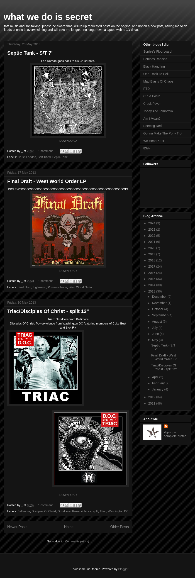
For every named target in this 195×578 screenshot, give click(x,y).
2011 (152, 403)
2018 (152, 260)
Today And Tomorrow (158, 111)
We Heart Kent (153, 141)
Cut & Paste (151, 96)
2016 (152, 273)
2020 (152, 248)
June (156, 334)
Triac (103, 511)
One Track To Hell (155, 74)
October (158, 309)
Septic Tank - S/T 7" (30, 53)
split (95, 511)
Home (69, 527)
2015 (152, 279)
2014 (152, 285)
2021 (152, 242)
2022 (152, 235)
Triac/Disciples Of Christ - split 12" (48, 311)
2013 (152, 291)
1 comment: (46, 151)
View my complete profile (175, 434)
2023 (152, 229)
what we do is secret (48, 17)
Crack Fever (152, 103)
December (159, 296)
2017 (152, 266)
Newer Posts (17, 527)
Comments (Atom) (77, 541)
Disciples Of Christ (44, 511)
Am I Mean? (151, 118)
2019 (152, 254)
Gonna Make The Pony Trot (162, 133)
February (159, 383)
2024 (152, 223)
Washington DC (118, 511)
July (155, 327)
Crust (21, 157)
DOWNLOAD (68, 140)
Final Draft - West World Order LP (46, 181)
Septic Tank (60, 157)
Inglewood (39, 287)
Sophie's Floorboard (157, 51)
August (157, 321)
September (160, 315)
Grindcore (64, 511)
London (31, 157)
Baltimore (24, 511)
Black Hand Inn (154, 66)
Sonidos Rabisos (155, 59)
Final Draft (24, 287)
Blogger (123, 569)
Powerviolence (57, 287)
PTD (146, 88)
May (155, 340)
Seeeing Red (152, 126)
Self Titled (44, 157)
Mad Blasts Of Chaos (158, 81)
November (159, 303)
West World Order (80, 287)
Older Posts (119, 527)
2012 (152, 397)
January (158, 389)
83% (146, 148)
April (155, 377)
